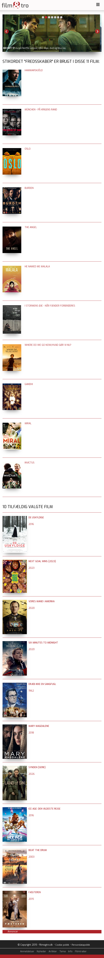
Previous (6, 31)
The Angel (31, 227)
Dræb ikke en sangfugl (42, 684)
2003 (31, 856)
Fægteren (35, 892)
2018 (31, 732)
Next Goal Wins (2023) (42, 561)
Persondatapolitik (81, 944)
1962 (31, 690)
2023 (31, 568)
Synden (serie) (37, 767)
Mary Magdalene (39, 726)
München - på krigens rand (41, 109)
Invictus (29, 462)
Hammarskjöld (34, 70)
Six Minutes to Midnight (43, 642)
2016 (31, 524)
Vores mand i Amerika (42, 601)
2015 (31, 899)
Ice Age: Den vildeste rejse (44, 808)
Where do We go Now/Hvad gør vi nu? (48, 345)
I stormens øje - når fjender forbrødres (50, 305)
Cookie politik (62, 944)
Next (97, 31)
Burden (29, 188)
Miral (28, 423)
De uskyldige (36, 517)
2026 (32, 774)
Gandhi (29, 384)
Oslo (28, 148)
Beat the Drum (38, 850)
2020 (32, 608)
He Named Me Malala (37, 266)
